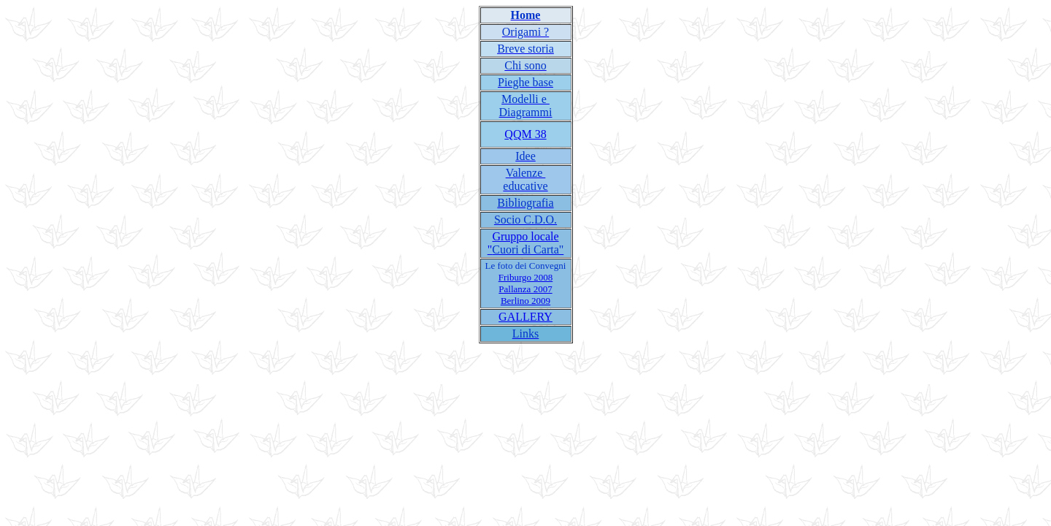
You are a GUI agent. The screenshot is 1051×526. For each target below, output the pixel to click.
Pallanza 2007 (525, 288)
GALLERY (525, 316)
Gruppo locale (525, 236)
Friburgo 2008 (525, 277)
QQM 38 (525, 134)
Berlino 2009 (525, 300)
